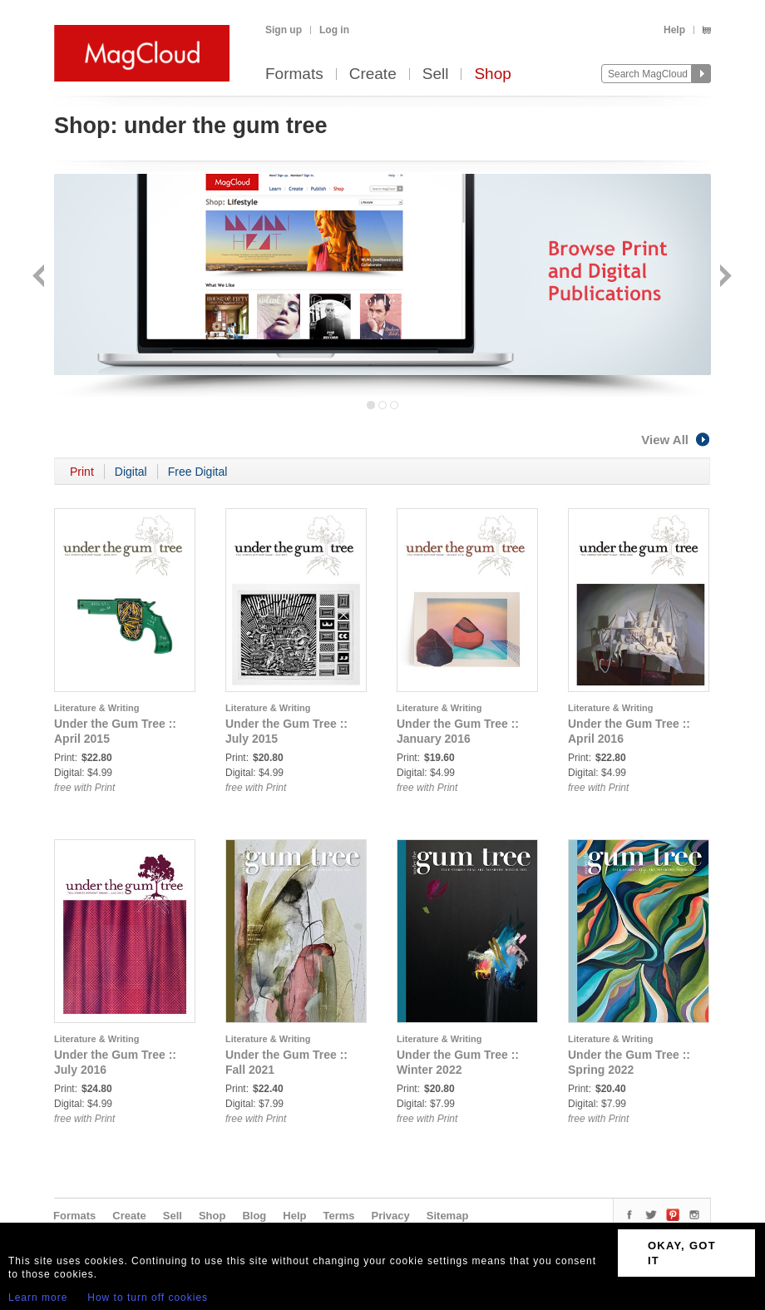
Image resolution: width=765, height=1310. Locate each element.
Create (373, 74)
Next (724, 277)
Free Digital (198, 471)
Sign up (283, 30)
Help (674, 30)
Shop (492, 74)
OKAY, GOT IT (682, 1253)
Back (40, 277)
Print (82, 471)
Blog (254, 1215)
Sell (435, 74)
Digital (131, 471)
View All (676, 440)
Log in (334, 30)
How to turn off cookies (147, 1297)
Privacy (391, 1215)
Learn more (37, 1297)
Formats (294, 74)
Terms (338, 1215)
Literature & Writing (96, 708)
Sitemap (448, 1215)
